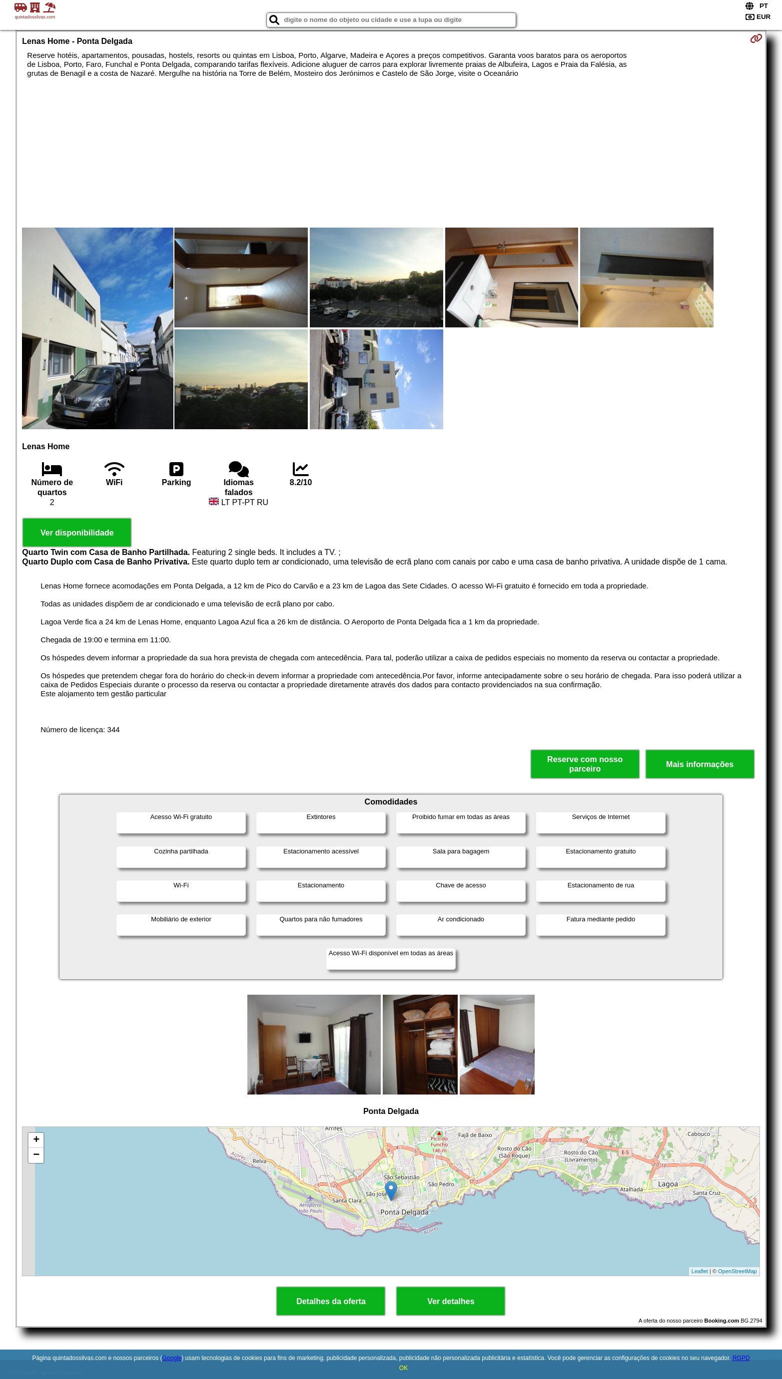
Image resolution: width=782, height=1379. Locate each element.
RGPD (741, 1358)
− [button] (36, 1155)
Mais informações (700, 764)
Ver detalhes (450, 1301)
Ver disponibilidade (77, 533)
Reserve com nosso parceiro (585, 764)
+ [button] (36, 1140)
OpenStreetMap (737, 1271)
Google (172, 1358)
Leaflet (700, 1271)
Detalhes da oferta (331, 1301)
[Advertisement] (391, 153)
